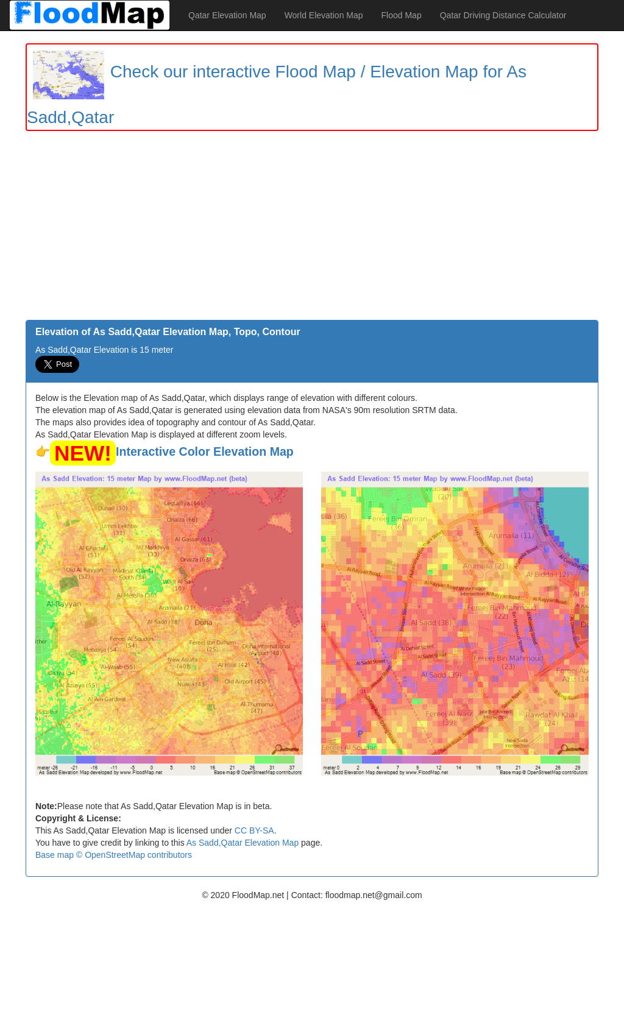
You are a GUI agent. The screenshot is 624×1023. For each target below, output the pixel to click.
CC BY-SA (254, 830)
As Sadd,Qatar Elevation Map (242, 843)
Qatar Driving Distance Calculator (503, 15)
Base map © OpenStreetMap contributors (113, 855)
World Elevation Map (324, 15)
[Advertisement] (312, 228)
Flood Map (401, 15)
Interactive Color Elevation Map (205, 451)
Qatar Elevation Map (227, 15)
